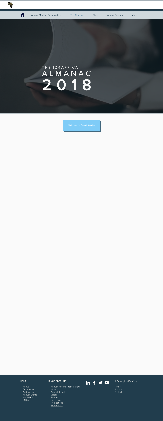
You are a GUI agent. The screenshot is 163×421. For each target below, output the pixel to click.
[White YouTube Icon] (106, 382)
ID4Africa (132, 381)
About (26, 387)
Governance (28, 389)
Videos (54, 395)
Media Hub (28, 397)
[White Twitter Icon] (100, 382)
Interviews (56, 400)
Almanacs (56, 389)
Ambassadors (30, 392)
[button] (81, 125)
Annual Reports (58, 392)
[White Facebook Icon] (94, 382)
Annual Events (30, 395)
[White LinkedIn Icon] (88, 382)
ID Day (26, 400)
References (56, 405)
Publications (57, 403)
